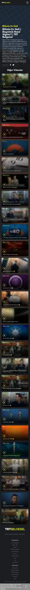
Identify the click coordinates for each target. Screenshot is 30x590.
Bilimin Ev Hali (10, 26)
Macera (15, 553)
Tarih (15, 558)
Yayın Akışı (15, 562)
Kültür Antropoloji (15, 549)
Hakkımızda (15, 568)
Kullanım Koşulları (15, 570)
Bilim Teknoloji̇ (15, 551)
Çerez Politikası (15, 574)
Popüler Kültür (15, 555)
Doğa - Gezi (15, 545)
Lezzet (15, 547)
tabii (15, 578)
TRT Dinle (15, 576)
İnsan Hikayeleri (15, 542)
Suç (15, 560)
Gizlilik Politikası (15, 572)
